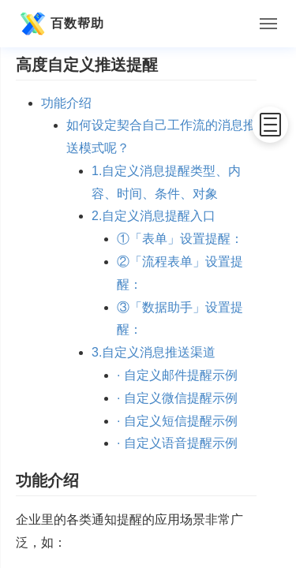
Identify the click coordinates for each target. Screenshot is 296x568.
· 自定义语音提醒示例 (177, 443)
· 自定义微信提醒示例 (177, 398)
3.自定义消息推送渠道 (153, 352)
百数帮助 (60, 23)
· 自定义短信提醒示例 (177, 421)
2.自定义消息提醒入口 (153, 215)
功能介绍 (66, 103)
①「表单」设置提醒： (180, 238)
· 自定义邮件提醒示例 (177, 375)
